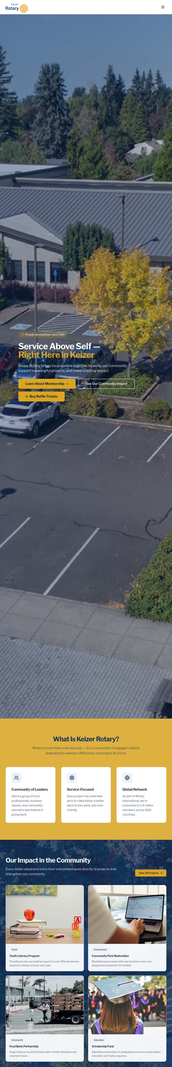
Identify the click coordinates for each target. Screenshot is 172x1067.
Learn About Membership (47, 384)
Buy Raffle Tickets (41, 396)
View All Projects (151, 872)
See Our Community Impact (106, 384)
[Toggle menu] (162, 7)
